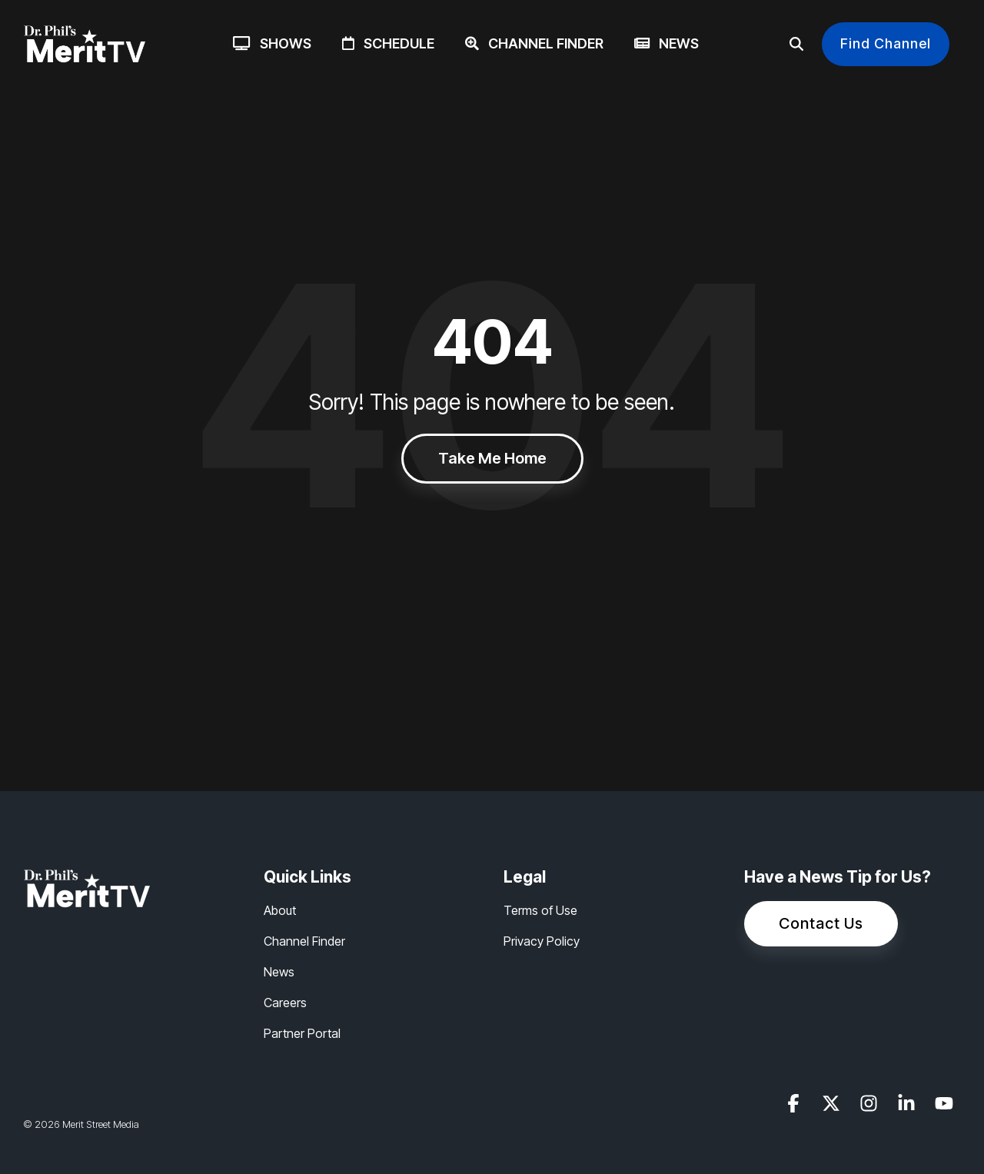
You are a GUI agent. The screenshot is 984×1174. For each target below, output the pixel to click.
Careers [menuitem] (285, 1002)
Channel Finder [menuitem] (304, 941)
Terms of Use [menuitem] (540, 910)
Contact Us (821, 923)
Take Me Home (492, 458)
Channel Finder (534, 43)
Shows (272, 43)
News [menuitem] (279, 971)
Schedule (388, 43)
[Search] (796, 44)
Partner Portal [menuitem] (302, 1033)
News (666, 43)
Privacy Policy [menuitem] (542, 941)
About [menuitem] (280, 910)
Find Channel (885, 43)
